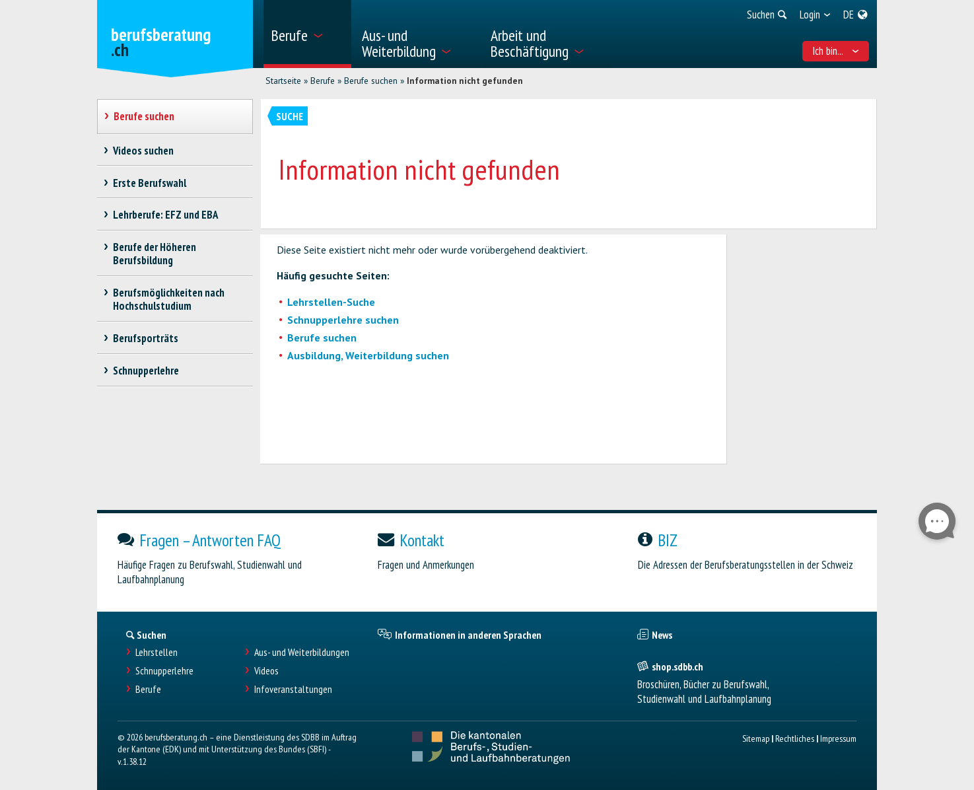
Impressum (838, 738)
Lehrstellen (156, 652)
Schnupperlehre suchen (343, 319)
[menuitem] (307, 34)
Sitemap (755, 738)
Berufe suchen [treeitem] (144, 116)
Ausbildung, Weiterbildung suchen (368, 355)
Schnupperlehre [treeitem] (146, 370)
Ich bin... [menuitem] (835, 51)
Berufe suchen (371, 81)
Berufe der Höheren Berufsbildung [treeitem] (155, 254)
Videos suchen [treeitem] (143, 150)
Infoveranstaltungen (293, 689)
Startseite (283, 81)
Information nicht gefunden (465, 81)
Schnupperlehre (164, 670)
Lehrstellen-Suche (331, 301)
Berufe (322, 81)
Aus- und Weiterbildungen (301, 652)
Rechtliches (794, 738)
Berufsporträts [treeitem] (146, 338)
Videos (266, 670)
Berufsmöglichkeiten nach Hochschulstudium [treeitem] (169, 299)
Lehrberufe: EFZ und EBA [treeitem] (166, 214)
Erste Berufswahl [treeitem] (150, 183)
